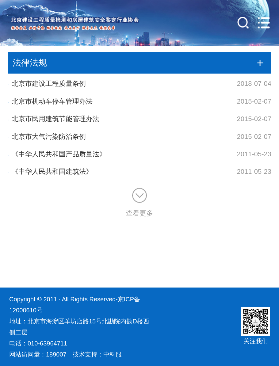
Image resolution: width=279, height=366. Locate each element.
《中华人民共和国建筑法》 (50, 171)
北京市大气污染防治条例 (47, 136)
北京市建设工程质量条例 (47, 83)
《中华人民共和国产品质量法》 (57, 154)
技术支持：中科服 (97, 354)
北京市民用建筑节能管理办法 (53, 119)
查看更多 (139, 202)
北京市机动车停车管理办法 (50, 101)
